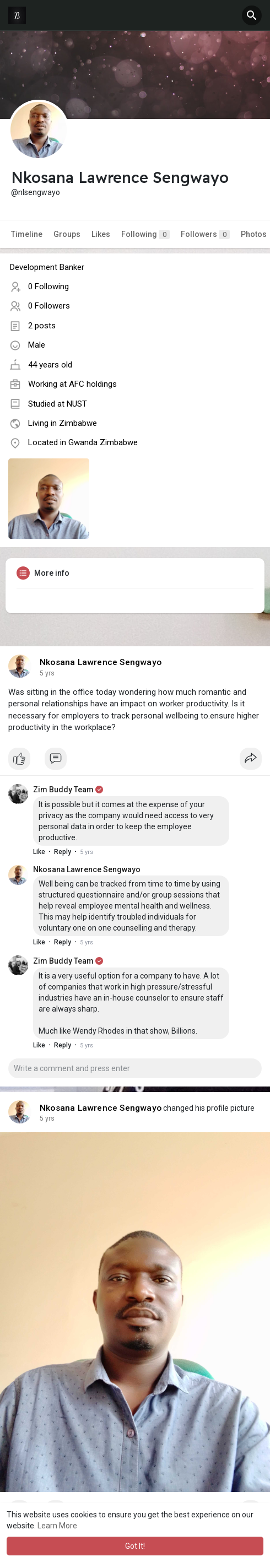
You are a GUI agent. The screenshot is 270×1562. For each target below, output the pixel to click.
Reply (62, 852)
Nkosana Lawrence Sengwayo (100, 662)
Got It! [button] (135, 1546)
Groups (66, 234)
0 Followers (49, 306)
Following (145, 234)
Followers (205, 234)
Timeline (26, 234)
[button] (252, 15)
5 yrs (47, 673)
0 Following (48, 286)
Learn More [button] (57, 1525)
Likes (100, 234)
